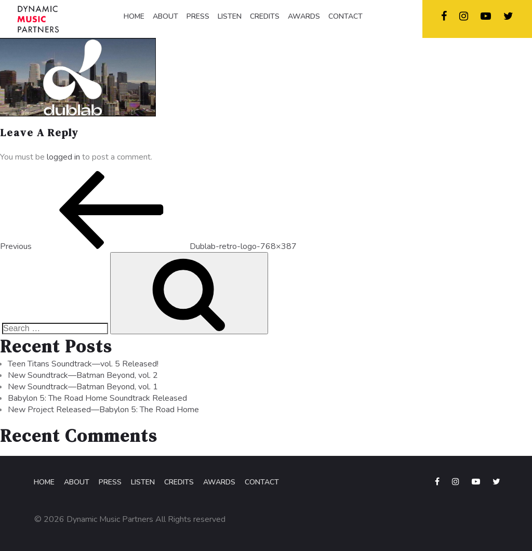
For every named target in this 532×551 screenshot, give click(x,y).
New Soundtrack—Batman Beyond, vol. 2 (83, 375)
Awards (219, 482)
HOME (134, 16)
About (76, 482)
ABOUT (165, 16)
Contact (262, 482)
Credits (179, 482)
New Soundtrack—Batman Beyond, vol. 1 (83, 386)
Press (110, 482)
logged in (63, 157)
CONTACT (345, 16)
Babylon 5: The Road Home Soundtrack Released (97, 398)
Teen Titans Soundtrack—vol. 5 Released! (83, 364)
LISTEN (230, 16)
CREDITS (265, 16)
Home (44, 482)
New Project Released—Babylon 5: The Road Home (103, 409)
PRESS (198, 16)
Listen (143, 482)
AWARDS (304, 16)
